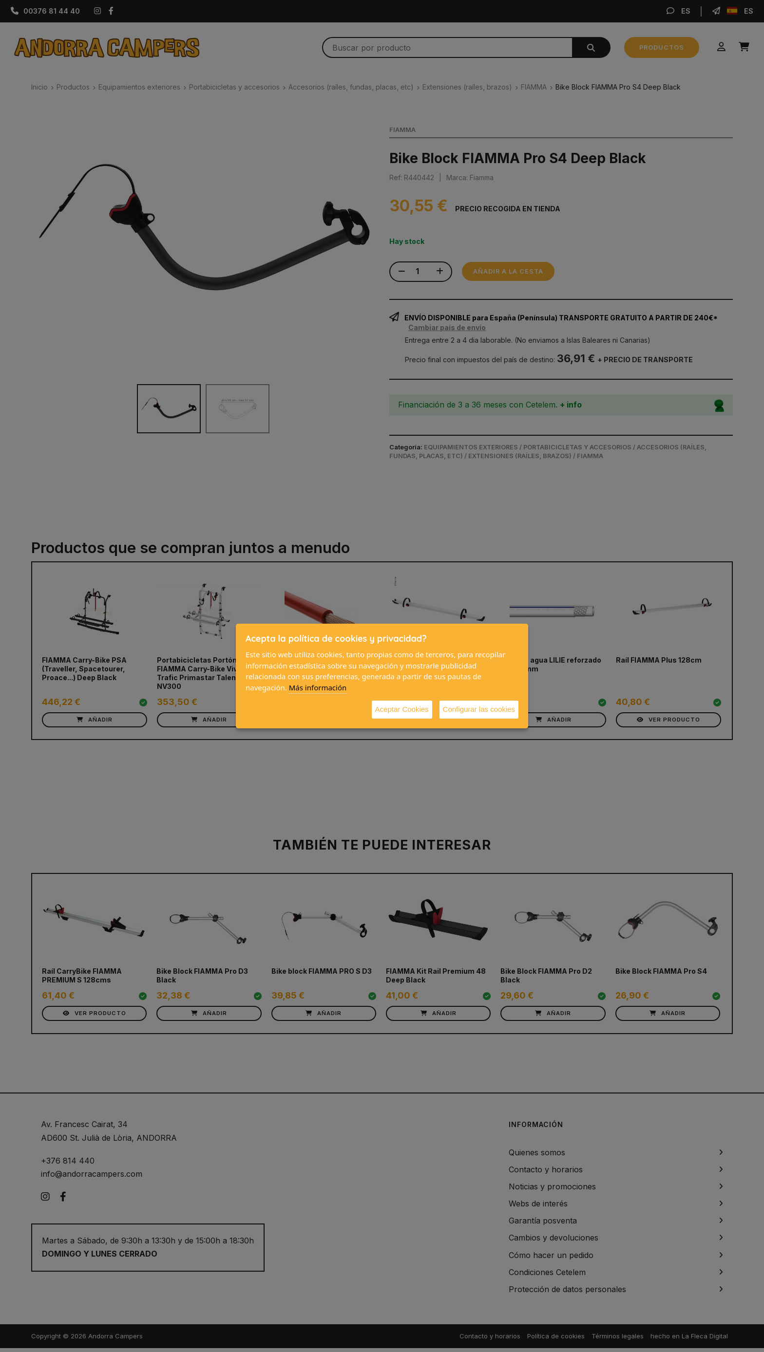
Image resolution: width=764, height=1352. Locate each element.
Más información (318, 687)
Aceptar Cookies (402, 709)
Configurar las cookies (479, 709)
